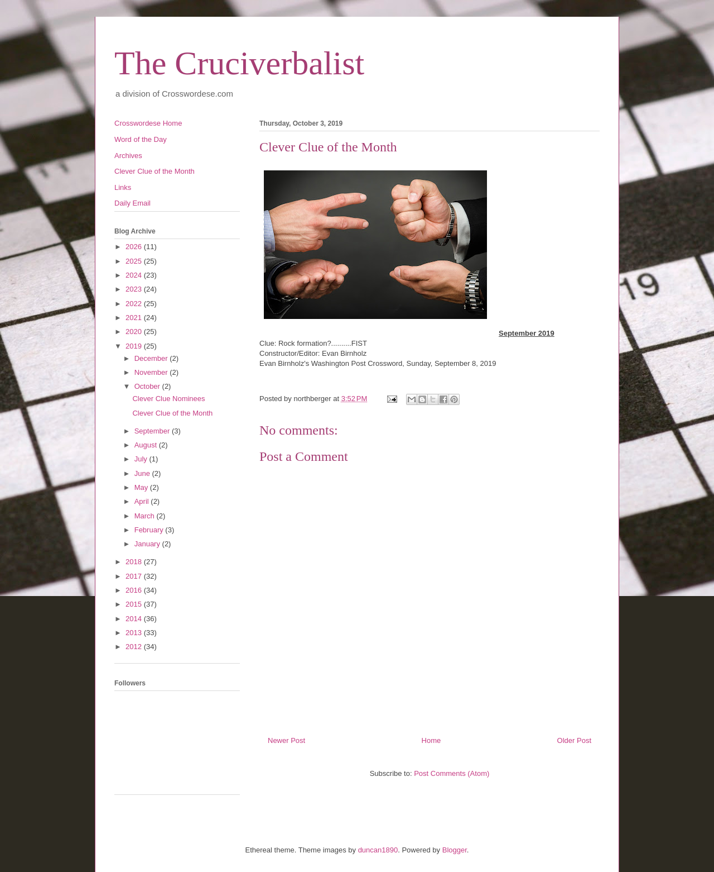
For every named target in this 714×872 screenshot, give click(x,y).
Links (122, 187)
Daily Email (132, 203)
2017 (135, 576)
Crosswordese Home (148, 123)
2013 (135, 632)
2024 (135, 275)
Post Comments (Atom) (451, 773)
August (146, 445)
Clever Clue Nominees (168, 398)
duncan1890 (378, 850)
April (142, 501)
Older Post (574, 740)
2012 (135, 646)
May (142, 487)
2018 (135, 561)
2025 (135, 261)
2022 (135, 303)
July (141, 459)
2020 (135, 331)
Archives (128, 155)
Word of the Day (140, 139)
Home (431, 740)
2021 (135, 317)
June (143, 473)
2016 (135, 590)
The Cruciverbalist (239, 63)
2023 (135, 289)
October (148, 386)
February (150, 530)
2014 (135, 618)
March (145, 516)
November (152, 372)
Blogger (454, 850)
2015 (135, 604)
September (153, 431)
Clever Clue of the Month (154, 171)
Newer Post (286, 740)
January (148, 544)
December (152, 358)
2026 (135, 246)
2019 (135, 346)
